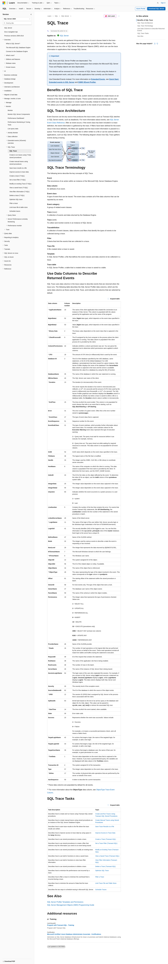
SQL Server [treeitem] (8, 28)
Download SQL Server (156, 8)
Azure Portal (140, 8)
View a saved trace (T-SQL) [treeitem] (18, 187)
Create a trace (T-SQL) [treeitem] (17, 176)
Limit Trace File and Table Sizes (105, 883)
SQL (56, 16)
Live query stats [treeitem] (13, 129)
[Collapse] (31, 14)
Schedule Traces (100, 889)
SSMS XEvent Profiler (87, 82)
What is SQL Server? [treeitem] (13, 43)
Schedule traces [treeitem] (14, 211)
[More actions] (119, 16)
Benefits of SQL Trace (145, 20)
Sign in (163, 3)
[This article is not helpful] (157, 43)
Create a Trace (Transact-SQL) (105, 839)
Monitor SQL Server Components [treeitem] (19, 114)
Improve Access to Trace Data (105, 833)
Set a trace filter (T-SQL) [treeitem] (17, 180)
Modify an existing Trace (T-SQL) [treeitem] (20, 184)
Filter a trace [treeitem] (13, 203)
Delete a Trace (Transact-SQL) (105, 866)
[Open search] (158, 3)
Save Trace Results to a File (104, 826)
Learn (49, 16)
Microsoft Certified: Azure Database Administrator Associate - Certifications (74, 934)
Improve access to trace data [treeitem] (19, 172)
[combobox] (17, 19)
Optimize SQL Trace (102, 870)
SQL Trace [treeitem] (13, 151)
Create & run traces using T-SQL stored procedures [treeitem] (20, 156)
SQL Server (65, 16)
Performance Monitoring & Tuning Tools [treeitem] (19, 123)
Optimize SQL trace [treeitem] (15, 199)
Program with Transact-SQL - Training (60, 925)
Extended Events (98, 79)
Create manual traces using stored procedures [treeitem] (18, 163)
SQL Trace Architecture (145, 23)
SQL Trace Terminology (145, 26)
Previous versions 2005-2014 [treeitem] (14, 36)
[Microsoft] (4, 3)
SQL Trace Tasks (143, 33)
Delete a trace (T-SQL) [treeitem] (17, 195)
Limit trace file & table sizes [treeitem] (18, 207)
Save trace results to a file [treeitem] (18, 168)
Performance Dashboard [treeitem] (16, 118)
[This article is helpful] (154, 43)
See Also (140, 36)
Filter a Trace (99, 877)
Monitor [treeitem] (10, 110)
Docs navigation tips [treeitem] (11, 32)
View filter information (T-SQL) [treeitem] (19, 191)
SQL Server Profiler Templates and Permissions (65, 902)
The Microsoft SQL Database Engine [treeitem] (18, 47)
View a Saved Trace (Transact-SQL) (107, 856)
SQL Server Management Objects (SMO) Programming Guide (70, 905)
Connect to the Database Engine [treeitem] (17, 51)
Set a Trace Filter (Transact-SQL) (106, 843)
